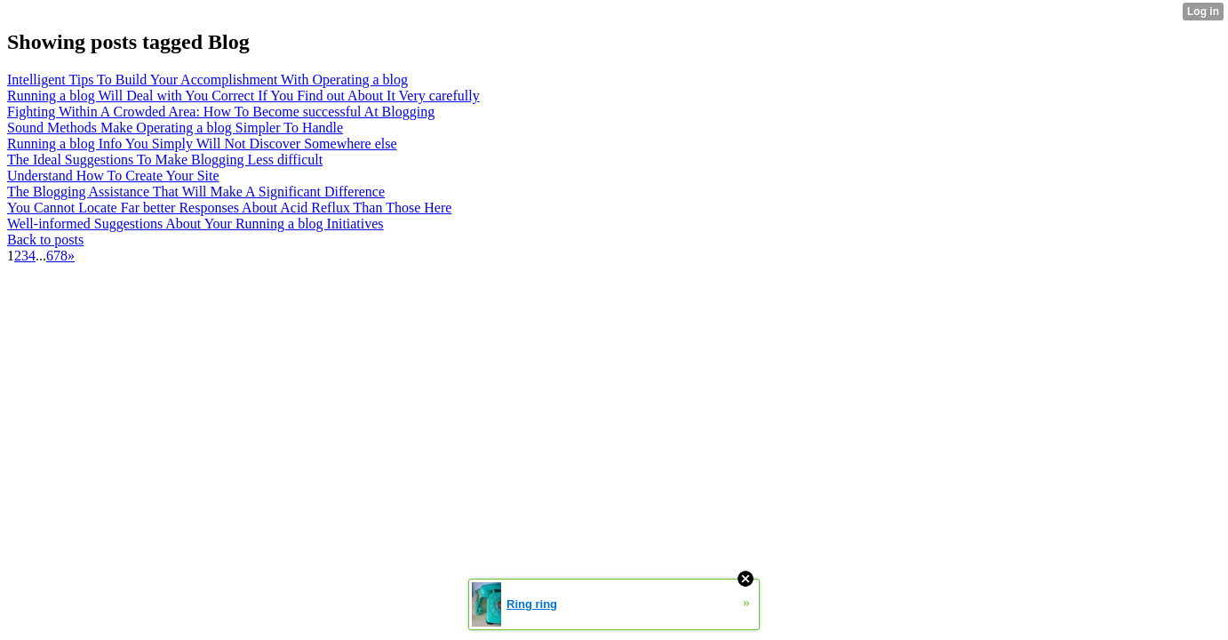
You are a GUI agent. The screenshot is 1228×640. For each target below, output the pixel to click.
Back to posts (45, 239)
